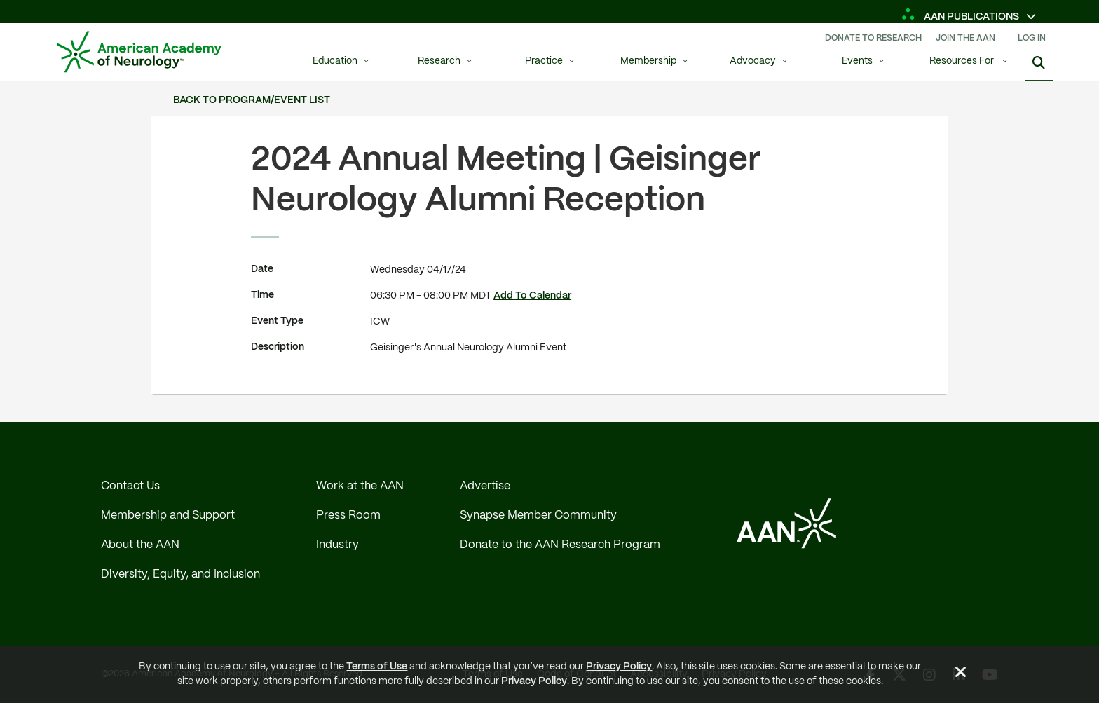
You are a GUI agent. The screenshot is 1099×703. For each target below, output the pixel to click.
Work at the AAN (360, 486)
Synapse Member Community (538, 515)
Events (857, 61)
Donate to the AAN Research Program (560, 545)
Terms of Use (376, 666)
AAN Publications (961, 17)
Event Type (277, 321)
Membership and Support (168, 515)
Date (262, 269)
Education (335, 61)
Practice (544, 61)
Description (277, 347)
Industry (337, 545)
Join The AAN (965, 38)
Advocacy (753, 61)
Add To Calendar (532, 296)
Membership (648, 61)
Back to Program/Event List (251, 100)
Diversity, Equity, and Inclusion (180, 574)
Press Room (348, 515)
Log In (1032, 38)
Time (262, 295)
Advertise (485, 486)
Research (439, 61)
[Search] (1039, 63)
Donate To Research (873, 38)
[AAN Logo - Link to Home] (139, 52)
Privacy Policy (619, 666)
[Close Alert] (961, 674)
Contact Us (130, 486)
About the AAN (140, 545)
